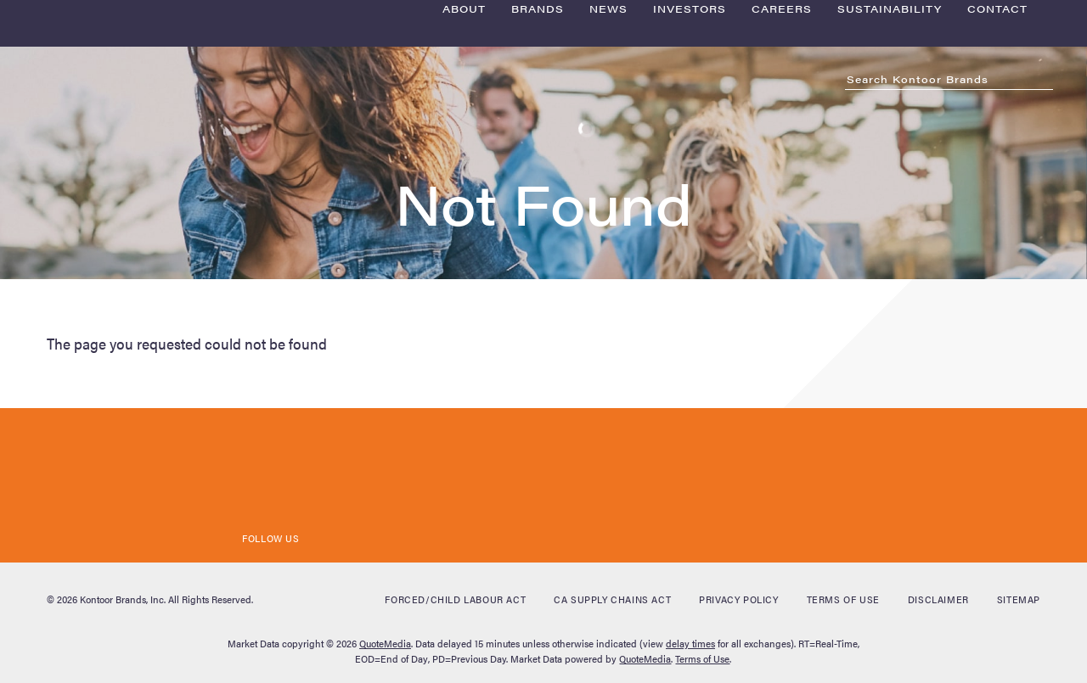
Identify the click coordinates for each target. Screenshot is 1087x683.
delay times (690, 643)
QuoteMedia (385, 643)
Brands (537, 104)
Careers (782, 104)
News (608, 104)
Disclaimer (938, 599)
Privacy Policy (738, 599)
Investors (689, 104)
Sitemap (1018, 599)
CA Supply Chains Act (612, 599)
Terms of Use (843, 599)
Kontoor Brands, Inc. (123, 599)
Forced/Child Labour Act (455, 599)
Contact (997, 104)
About (464, 104)
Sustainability (889, 104)
